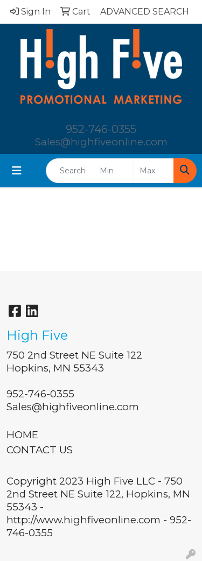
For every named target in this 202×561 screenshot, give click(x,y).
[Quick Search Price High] (154, 170)
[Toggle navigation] (16, 170)
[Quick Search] (70, 170)
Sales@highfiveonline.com (101, 142)
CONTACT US (39, 450)
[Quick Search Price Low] (114, 170)
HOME (22, 435)
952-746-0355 (101, 129)
